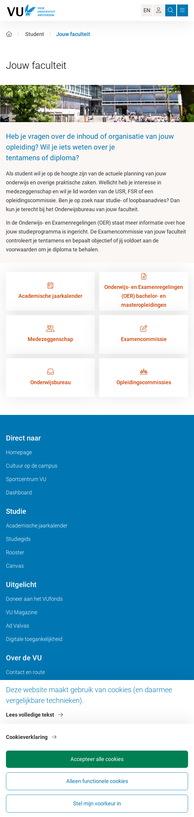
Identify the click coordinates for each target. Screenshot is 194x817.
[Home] (9, 34)
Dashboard (19, 492)
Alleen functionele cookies (97, 781)
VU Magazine (21, 612)
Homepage (19, 452)
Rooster (15, 552)
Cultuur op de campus (31, 466)
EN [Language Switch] (146, 10)
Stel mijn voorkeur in (97, 803)
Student (34, 34)
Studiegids (18, 539)
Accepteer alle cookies (97, 759)
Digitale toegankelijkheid (34, 639)
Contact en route (25, 672)
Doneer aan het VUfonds (34, 599)
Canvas (15, 566)
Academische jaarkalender (36, 525)
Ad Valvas (17, 626)
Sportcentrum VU (26, 479)
